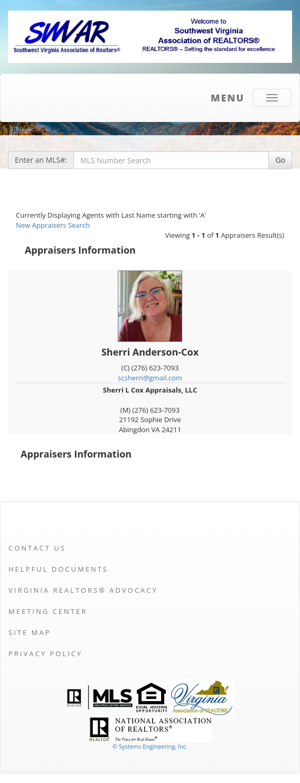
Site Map (29, 632)
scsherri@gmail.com (150, 378)
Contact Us (37, 548)
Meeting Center (47, 611)
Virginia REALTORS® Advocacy (83, 590)
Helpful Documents (58, 569)
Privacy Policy (45, 653)
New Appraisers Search (53, 225)
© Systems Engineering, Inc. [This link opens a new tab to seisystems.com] (150, 746)
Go (280, 160)
